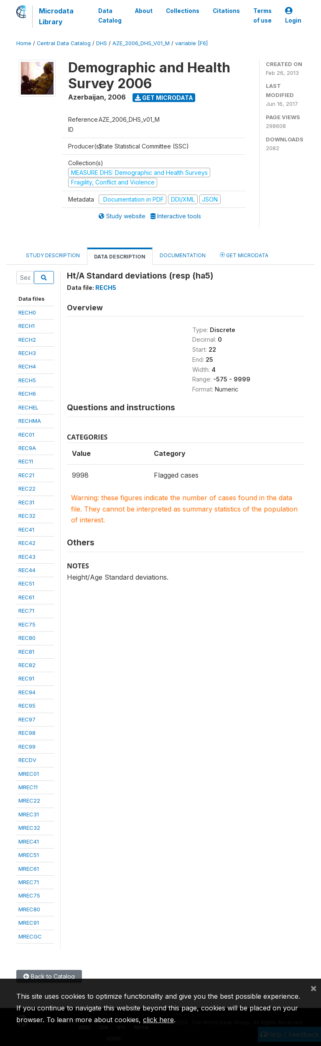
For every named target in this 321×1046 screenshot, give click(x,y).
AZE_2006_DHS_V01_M (141, 43)
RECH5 (27, 380)
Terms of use (262, 15)
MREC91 (28, 922)
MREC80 (29, 909)
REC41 (26, 529)
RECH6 (27, 393)
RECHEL (28, 407)
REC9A (27, 448)
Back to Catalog (49, 976)
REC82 (27, 665)
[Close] (313, 988)
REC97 (27, 719)
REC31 (26, 502)
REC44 (27, 570)
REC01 (26, 434)
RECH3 (27, 353)
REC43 (27, 556)
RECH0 (27, 312)
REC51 (26, 583)
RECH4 (27, 366)
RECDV (27, 760)
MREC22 (29, 800)
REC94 (27, 692)
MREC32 (29, 827)
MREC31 (28, 814)
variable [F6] (191, 43)
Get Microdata (164, 97)
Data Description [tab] (119, 256)
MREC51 (28, 855)
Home (23, 43)
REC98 (27, 732)
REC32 (27, 515)
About (144, 11)
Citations (226, 11)
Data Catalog (110, 15)
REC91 (26, 678)
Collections (182, 11)
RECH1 (26, 325)
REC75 (27, 624)
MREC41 (28, 841)
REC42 (27, 543)
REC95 (27, 705)
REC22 (27, 488)
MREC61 (28, 868)
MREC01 (28, 773)
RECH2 (27, 339)
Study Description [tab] (53, 255)
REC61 (26, 597)
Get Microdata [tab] (244, 254)
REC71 (26, 610)
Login (293, 15)
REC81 (26, 651)
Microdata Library (56, 16)
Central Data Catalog (64, 43)
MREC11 (28, 787)
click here (158, 1019)
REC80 (27, 637)
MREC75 (29, 895)
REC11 (25, 461)
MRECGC (30, 936)
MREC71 (28, 882)
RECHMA (29, 420)
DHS (101, 43)
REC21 (26, 475)
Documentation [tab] (183, 255)
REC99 (27, 746)
